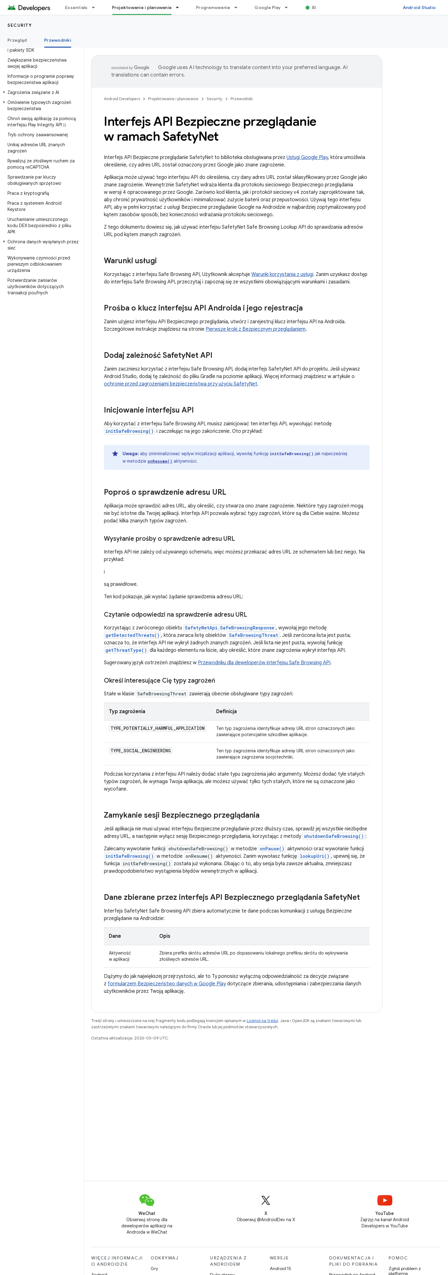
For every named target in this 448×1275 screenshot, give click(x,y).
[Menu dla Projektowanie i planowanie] (180, 7)
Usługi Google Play (307, 157)
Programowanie (213, 7)
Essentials (76, 7)
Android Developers (122, 98)
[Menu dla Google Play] (289, 7)
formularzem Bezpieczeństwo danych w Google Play (167, 984)
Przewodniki (242, 98)
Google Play (267, 7)
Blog (317, 7)
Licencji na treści (262, 1020)
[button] (40, 92)
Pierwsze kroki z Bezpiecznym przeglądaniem (256, 329)
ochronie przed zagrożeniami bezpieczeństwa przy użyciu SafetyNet (180, 384)
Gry (154, 1268)
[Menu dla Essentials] (96, 7)
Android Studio (419, 7)
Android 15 (280, 1268)
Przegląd (17, 40)
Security (19, 25)
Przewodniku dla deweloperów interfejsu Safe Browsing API (264, 663)
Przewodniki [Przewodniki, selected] (57, 40)
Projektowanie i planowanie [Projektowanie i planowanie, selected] (142, 7)
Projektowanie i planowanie (173, 98)
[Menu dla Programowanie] (238, 7)
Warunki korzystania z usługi (282, 274)
